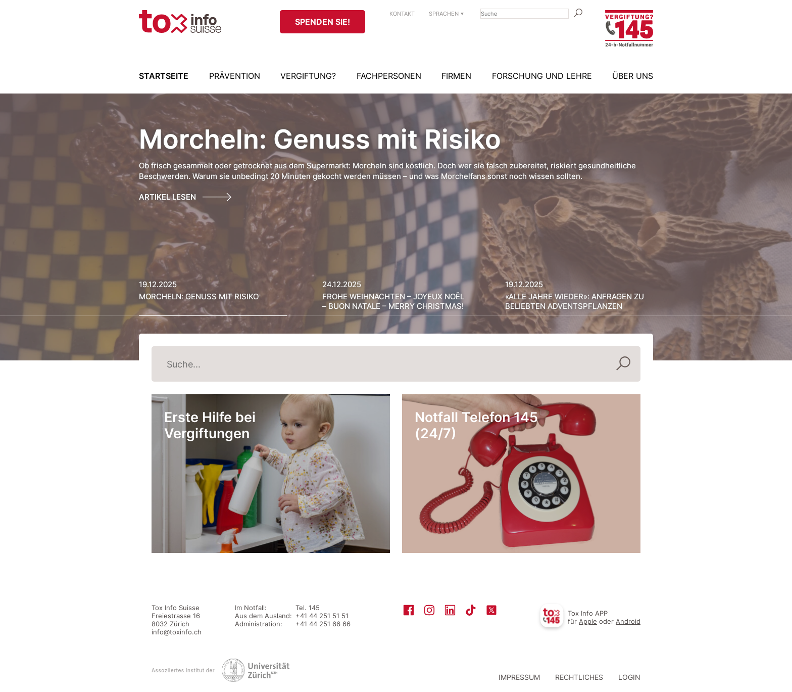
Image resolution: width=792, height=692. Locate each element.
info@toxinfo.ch (177, 632)
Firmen (456, 76)
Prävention (234, 76)
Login (629, 677)
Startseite (163, 76)
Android (628, 621)
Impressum (519, 677)
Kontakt (402, 13)
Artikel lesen (167, 197)
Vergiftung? (308, 76)
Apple (588, 621)
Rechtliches (579, 677)
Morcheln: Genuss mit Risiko (320, 139)
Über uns (632, 76)
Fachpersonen (389, 76)
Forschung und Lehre (542, 76)
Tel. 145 (307, 608)
